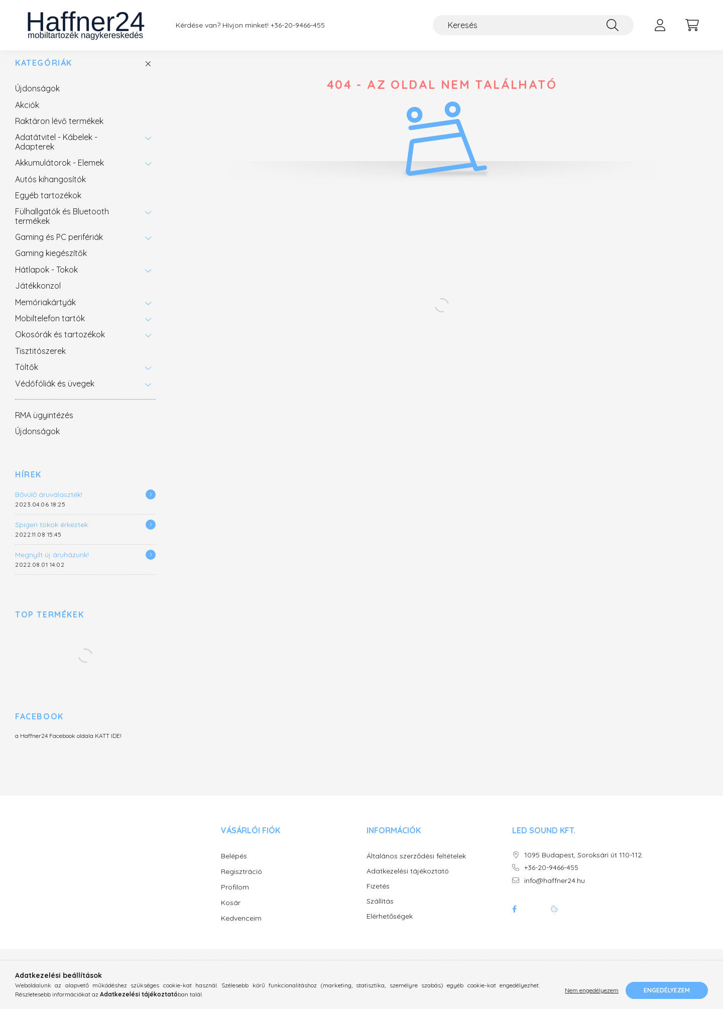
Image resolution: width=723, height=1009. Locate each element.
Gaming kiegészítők (51, 263)
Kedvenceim (241, 928)
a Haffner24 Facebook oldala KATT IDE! (68, 745)
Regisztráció (241, 881)
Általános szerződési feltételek (416, 866)
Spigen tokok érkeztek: (52, 534)
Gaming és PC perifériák (59, 247)
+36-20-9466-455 (298, 25)
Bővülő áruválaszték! (48, 504)
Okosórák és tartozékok (60, 344)
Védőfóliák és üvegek (54, 394)
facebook (514, 919)
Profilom (235, 897)
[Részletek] (151, 504)
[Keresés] (533, 25)
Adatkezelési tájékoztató (408, 881)
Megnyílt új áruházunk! (52, 564)
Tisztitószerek (40, 361)
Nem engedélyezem (592, 990)
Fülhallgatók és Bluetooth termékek (62, 225)
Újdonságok (37, 98)
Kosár (230, 912)
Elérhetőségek (390, 926)
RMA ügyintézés (44, 425)
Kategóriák (43, 73)
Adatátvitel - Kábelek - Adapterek (56, 151)
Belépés (234, 865)
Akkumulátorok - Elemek (59, 173)
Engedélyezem (667, 990)
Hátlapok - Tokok (46, 280)
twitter (534, 919)
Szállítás (380, 911)
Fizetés (378, 896)
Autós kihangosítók (50, 189)
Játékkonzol (38, 296)
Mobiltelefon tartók (50, 328)
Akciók (27, 115)
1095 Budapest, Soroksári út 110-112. (583, 865)
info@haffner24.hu (554, 891)
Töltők (26, 377)
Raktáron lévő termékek (59, 131)
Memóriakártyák (45, 312)
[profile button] (660, 25)
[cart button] (692, 25)
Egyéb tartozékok (48, 205)
